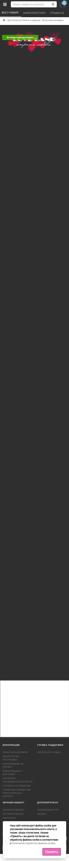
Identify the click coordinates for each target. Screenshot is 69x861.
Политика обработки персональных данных (16, 792)
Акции (41, 814)
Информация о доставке (12, 773)
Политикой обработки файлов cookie (33, 843)
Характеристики (34, 13)
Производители (47, 809)
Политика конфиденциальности (17, 780)
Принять (51, 852)
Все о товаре (10, 12)
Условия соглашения (17, 785)
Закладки (9, 818)
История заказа (13, 814)
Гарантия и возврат (15, 752)
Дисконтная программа (11, 758)
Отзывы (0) (57, 13)
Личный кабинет (14, 809)
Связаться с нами (49, 752)
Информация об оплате (13, 765)
